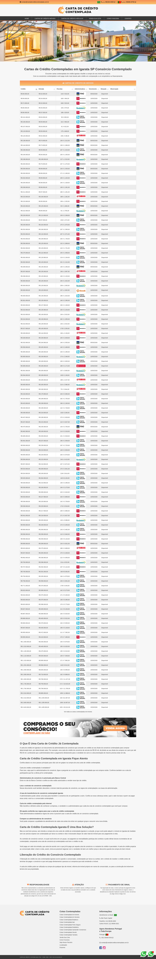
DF (39, 920)
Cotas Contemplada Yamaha (68, 935)
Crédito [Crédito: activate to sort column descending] (23, 89)
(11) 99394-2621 (114, 923)
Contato (128, 18)
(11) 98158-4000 (111, 921)
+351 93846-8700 (106, 937)
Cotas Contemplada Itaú (67, 922)
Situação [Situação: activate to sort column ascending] (103, 89)
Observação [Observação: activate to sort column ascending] (114, 89)
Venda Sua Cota (65, 937)
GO (43, 920)
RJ (26, 920)
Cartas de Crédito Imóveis (45, 18)
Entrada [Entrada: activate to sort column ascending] (41, 89)
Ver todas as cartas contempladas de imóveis (78, 711)
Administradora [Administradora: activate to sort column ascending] (80, 89)
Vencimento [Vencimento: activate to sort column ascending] (93, 89)
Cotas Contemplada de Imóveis (69, 914)
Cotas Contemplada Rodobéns (69, 927)
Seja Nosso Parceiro (66, 942)
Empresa (62, 947)
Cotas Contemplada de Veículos (69, 917)
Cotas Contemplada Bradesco (69, 920)
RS (47, 920)
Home (27, 18)
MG (52, 920)
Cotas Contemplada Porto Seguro (70, 925)
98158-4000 (108, 2)
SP (22, 920)
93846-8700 (127, 2)
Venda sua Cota (95, 18)
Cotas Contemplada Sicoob (68, 932)
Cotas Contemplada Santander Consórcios (73, 930)
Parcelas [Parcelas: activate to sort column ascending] (59, 89)
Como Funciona (113, 18)
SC (34, 920)
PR (30, 920)
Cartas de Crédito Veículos (72, 18)
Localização (63, 945)
